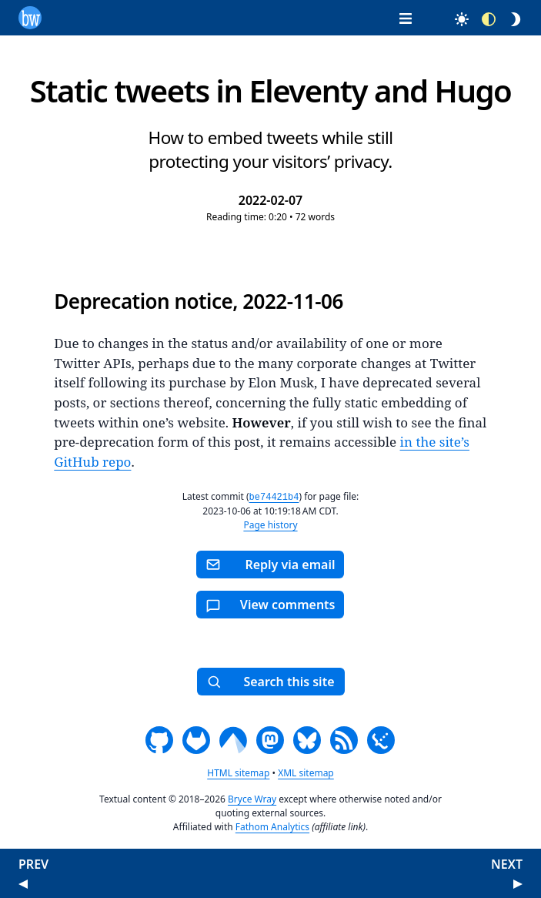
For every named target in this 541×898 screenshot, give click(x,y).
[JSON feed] (381, 739)
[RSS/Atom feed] (344, 739)
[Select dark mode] (509, 19)
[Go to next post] (518, 882)
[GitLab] (196, 739)
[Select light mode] (454, 19)
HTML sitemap (238, 772)
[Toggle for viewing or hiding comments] (270, 604)
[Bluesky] (307, 739)
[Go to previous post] (23, 882)
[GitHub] (159, 739)
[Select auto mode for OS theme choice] (482, 19)
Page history (270, 524)
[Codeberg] (233, 739)
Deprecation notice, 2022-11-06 (198, 301)
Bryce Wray (252, 798)
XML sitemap (306, 772)
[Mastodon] (270, 739)
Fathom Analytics (272, 826)
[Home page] (30, 16)
